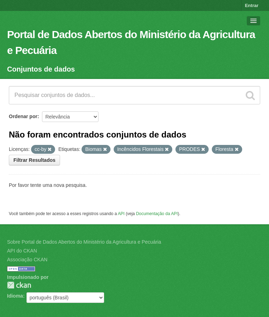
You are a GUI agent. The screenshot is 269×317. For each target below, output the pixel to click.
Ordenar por (23, 116)
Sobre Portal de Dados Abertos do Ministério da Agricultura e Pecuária (84, 242)
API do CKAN (22, 251)
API (121, 213)
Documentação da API (157, 213)
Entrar (251, 5)
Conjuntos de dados (41, 69)
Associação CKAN (27, 259)
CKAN (19, 285)
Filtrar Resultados (34, 160)
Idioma (15, 296)
